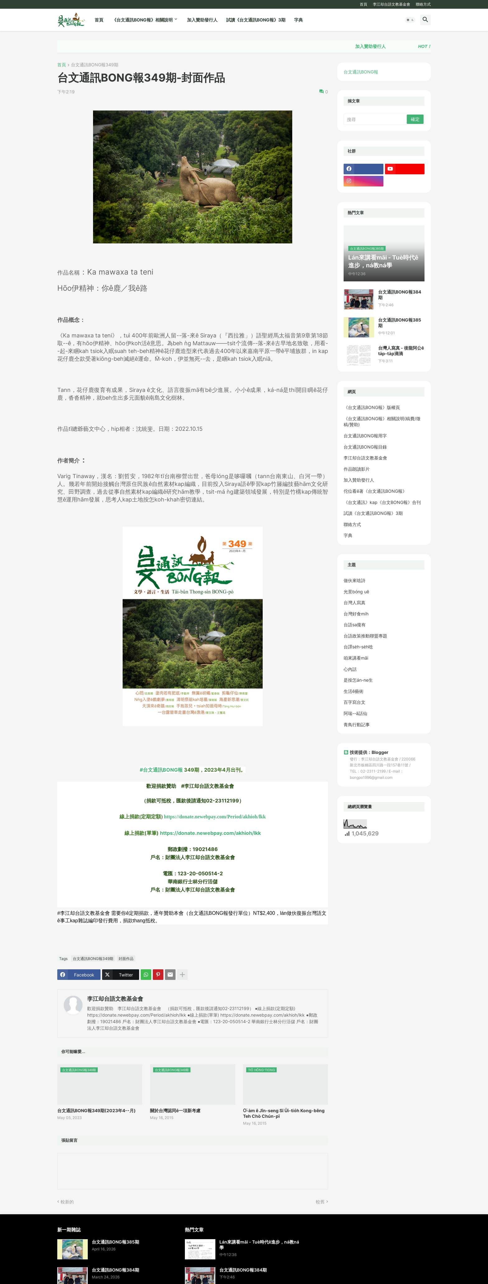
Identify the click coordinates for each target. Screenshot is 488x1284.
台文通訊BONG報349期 (94, 65)
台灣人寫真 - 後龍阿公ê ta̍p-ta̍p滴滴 (401, 350)
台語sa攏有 (355, 624)
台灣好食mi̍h (356, 613)
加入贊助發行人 (202, 19)
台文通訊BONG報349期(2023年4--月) (96, 1110)
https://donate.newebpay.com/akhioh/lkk (210, 833)
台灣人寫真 (354, 602)
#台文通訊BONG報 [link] (161, 770)
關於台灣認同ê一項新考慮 (175, 1110)
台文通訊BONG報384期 (399, 294)
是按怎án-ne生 (358, 680)
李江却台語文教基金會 (391, 4)
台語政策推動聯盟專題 (365, 635)
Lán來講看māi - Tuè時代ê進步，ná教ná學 (259, 1244)
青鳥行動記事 (357, 724)
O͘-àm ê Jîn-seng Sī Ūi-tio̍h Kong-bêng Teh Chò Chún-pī (284, 1113)
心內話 (350, 669)
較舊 (320, 1201)
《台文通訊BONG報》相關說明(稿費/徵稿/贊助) (382, 421)
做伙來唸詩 (354, 580)
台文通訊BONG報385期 (399, 322)
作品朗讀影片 (357, 469)
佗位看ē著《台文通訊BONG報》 (375, 491)
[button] (410, 20)
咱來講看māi (356, 658)
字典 (298, 19)
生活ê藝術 (354, 691)
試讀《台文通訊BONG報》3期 (255, 19)
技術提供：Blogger (366, 752)
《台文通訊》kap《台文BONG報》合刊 (382, 502)
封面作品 (126, 958)
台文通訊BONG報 (361, 71)
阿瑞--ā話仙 (355, 713)
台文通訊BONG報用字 (365, 435)
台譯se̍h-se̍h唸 (358, 646)
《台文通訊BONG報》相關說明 (142, 19)
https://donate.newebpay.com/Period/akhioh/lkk (215, 816)
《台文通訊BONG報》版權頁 (372, 407)
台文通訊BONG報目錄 (365, 446)
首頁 (363, 4)
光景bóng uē (356, 591)
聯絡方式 (423, 4)
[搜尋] (376, 119)
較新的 (67, 1201)
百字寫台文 (354, 702)
